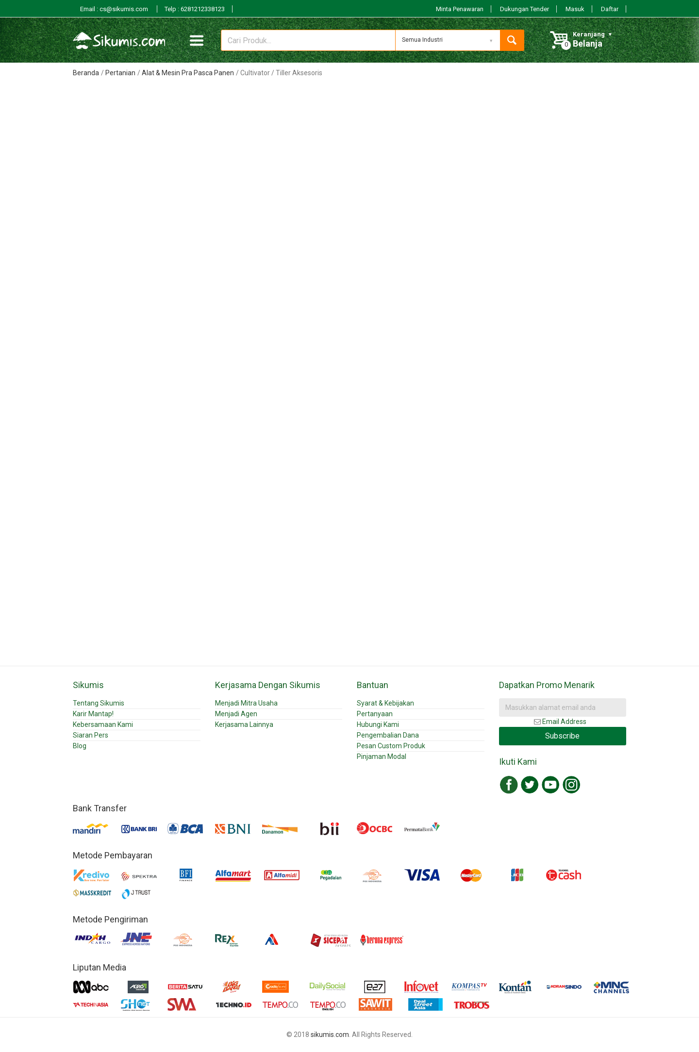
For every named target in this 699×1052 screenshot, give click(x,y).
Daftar (609, 9)
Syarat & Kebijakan (385, 703)
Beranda (86, 73)
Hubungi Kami (378, 724)
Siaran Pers (90, 735)
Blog (79, 746)
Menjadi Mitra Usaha (246, 703)
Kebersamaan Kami (103, 724)
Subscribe (562, 735)
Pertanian (120, 73)
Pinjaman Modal (381, 756)
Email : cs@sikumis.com (115, 9)
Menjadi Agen (236, 714)
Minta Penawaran (459, 9)
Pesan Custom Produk (391, 746)
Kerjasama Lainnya (244, 724)
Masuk (575, 9)
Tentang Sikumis (98, 703)
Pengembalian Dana (388, 735)
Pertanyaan (375, 714)
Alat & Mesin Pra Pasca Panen (188, 73)
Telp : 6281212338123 (195, 9)
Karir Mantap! (93, 714)
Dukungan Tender (524, 9)
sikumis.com (330, 1034)
